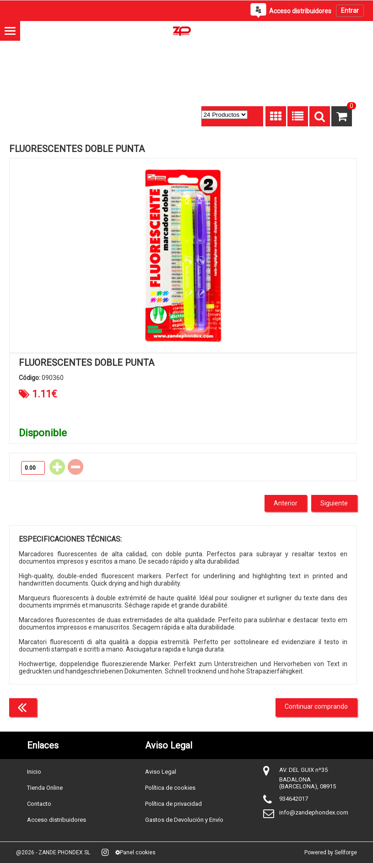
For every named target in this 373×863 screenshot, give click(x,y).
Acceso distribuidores (56, 819)
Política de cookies (170, 787)
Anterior (285, 503)
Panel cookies (135, 852)
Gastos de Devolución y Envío (184, 819)
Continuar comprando (316, 706)
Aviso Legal (160, 771)
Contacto (39, 803)
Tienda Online (45, 787)
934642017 (293, 798)
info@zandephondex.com (313, 812)
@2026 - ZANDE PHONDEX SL (53, 852)
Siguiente (334, 503)
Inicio (34, 771)
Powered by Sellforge (330, 852)
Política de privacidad (173, 803)
